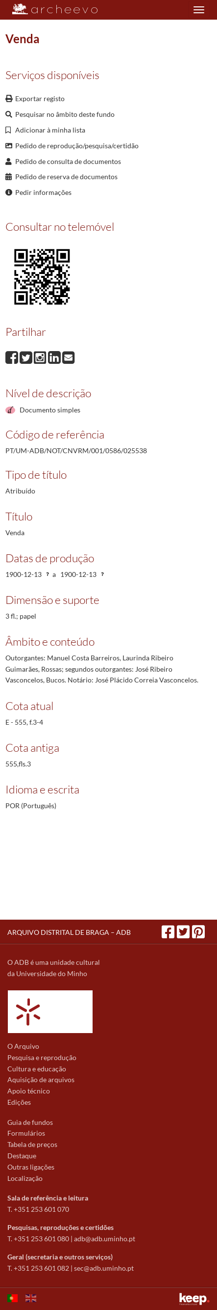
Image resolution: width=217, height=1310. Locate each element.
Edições (19, 1102)
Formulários (26, 1133)
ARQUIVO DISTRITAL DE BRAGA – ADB (69, 932)
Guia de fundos (30, 1122)
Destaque (21, 1155)
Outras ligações (30, 1167)
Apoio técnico (28, 1091)
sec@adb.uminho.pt (104, 1268)
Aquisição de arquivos (40, 1079)
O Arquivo (23, 1046)
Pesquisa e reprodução (41, 1057)
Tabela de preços (32, 1144)
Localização (25, 1178)
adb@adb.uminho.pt (104, 1238)
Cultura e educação (36, 1068)
